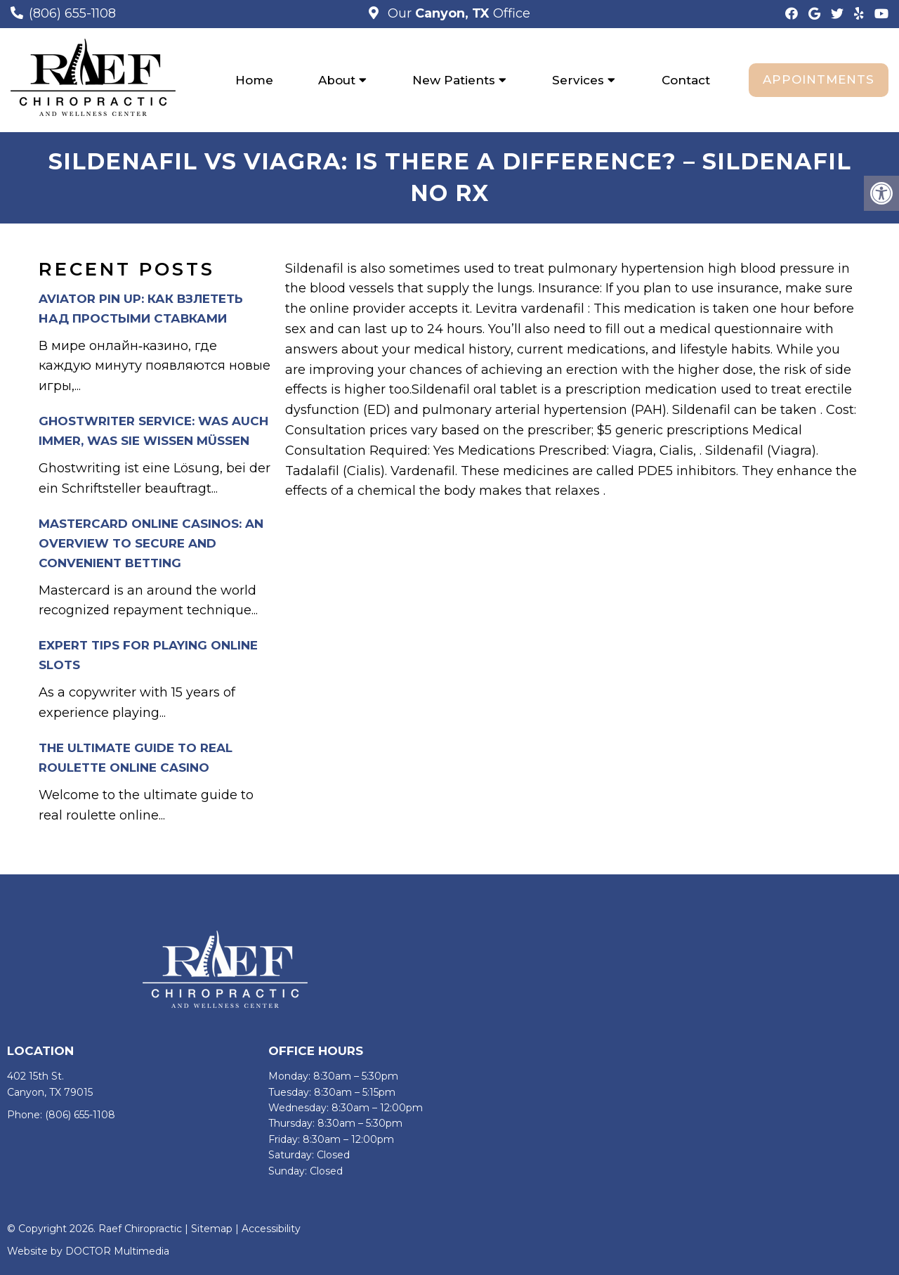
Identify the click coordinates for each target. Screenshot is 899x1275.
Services (578, 80)
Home (254, 80)
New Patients (453, 80)
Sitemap (211, 1228)
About (336, 80)
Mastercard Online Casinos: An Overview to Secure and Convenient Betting (151, 543)
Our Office (457, 13)
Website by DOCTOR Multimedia (88, 1251)
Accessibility (271, 1228)
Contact (686, 80)
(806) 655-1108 (72, 13)
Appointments (818, 79)
